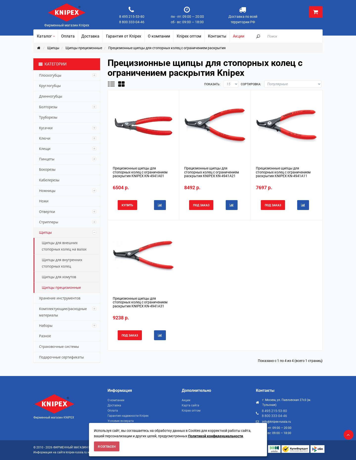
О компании (116, 400)
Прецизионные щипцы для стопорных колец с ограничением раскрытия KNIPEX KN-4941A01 (140, 172)
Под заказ (201, 205)
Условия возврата (121, 421)
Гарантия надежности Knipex (128, 416)
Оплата (113, 410)
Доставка (114, 405)
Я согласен (106, 446)
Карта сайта (190, 405)
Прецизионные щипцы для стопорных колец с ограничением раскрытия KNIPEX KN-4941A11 (283, 172)
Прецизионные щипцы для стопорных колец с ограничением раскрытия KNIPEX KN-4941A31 (140, 302)
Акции (186, 400)
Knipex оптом (191, 410)
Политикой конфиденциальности (215, 436)
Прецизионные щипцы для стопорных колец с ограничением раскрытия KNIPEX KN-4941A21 (211, 172)
